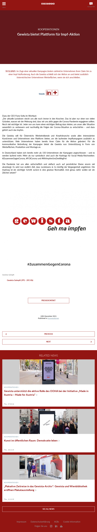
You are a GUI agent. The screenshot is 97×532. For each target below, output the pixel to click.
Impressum (21, 522)
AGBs (56, 522)
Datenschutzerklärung (40, 522)
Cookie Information (71, 522)
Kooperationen (53, 318)
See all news (48, 509)
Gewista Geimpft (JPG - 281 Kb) (20, 280)
